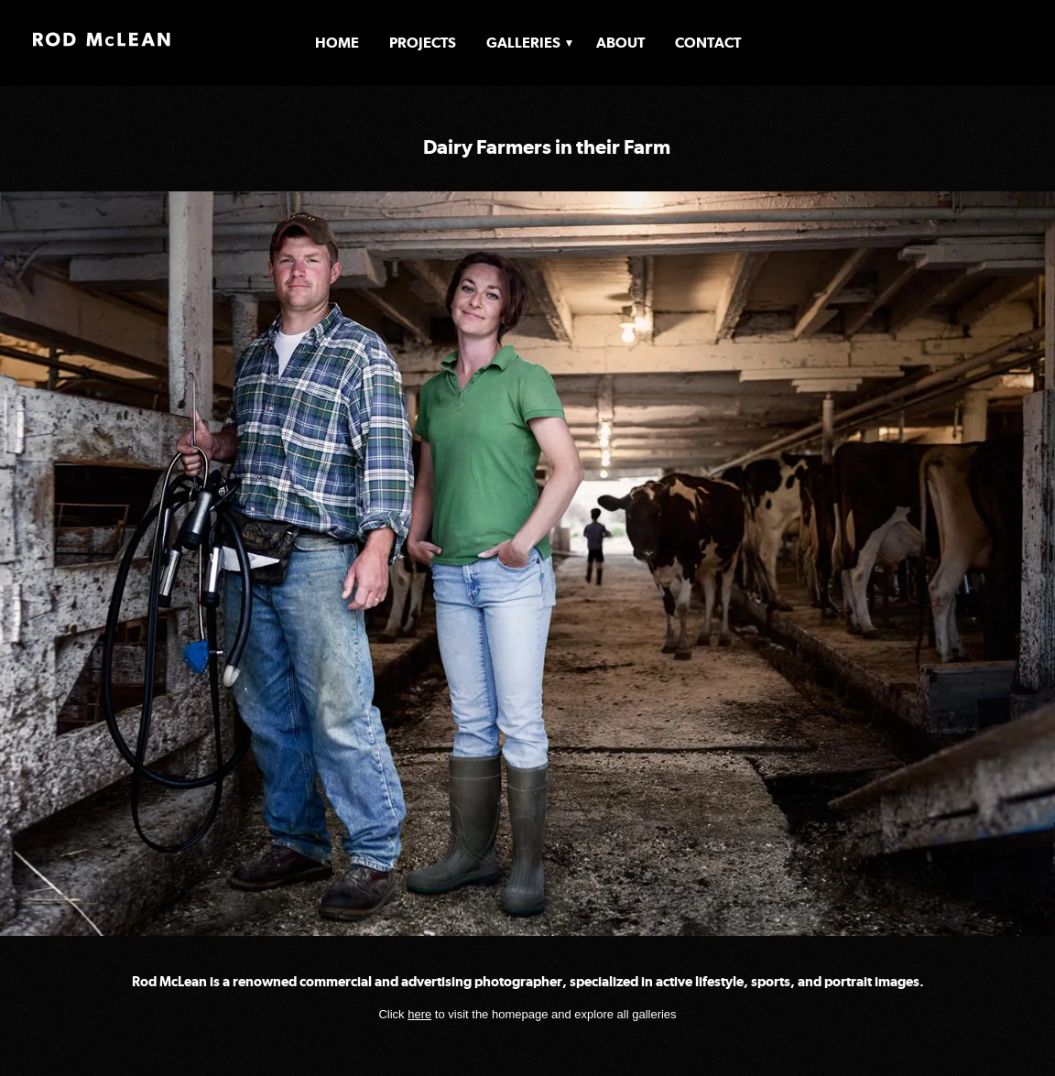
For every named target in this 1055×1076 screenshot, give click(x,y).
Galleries (523, 42)
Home (337, 42)
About (620, 42)
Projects (422, 42)
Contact (708, 42)
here (419, 1014)
